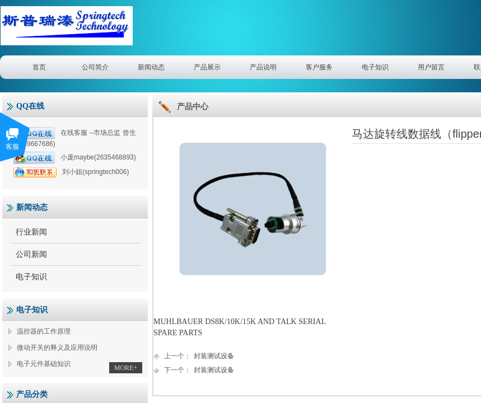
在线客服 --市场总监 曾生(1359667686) (74, 137)
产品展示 (207, 67)
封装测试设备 (193, 356)
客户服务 (319, 67)
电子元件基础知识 (44, 364)
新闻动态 (151, 67)
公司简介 (95, 67)
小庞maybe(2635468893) (74, 158)
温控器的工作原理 (44, 331)
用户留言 (431, 67)
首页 (39, 67)
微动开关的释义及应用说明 (57, 348)
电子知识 (375, 67)
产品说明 (263, 67)
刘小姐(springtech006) (71, 172)
